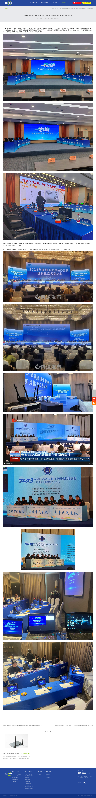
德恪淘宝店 (87, 2)
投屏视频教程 (44, 2)
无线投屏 (39, 774)
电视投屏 (27, 777)
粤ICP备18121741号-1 (88, 795)
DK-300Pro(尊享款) (16, 775)
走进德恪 (64, 2)
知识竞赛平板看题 (29, 775)
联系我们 (48, 777)
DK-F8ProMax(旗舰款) (16, 774)
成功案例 (55, 2)
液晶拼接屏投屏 (28, 783)
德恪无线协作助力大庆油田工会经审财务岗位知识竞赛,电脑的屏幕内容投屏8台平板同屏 (28, 725)
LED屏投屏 (27, 781)
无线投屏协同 (33, 2)
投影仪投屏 (27, 779)
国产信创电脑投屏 (15, 777)
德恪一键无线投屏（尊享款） (12, 753)
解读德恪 (48, 774)
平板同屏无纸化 (15, 779)
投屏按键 (14, 781)
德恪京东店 (77, 3)
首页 (53, 8)
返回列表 (6, 8)
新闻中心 (61, 8)
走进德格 (56, 8)
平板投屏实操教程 (29, 786)
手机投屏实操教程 (29, 788)
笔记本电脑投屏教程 (29, 785)
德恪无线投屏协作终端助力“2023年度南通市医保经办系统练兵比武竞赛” (76, 725)
